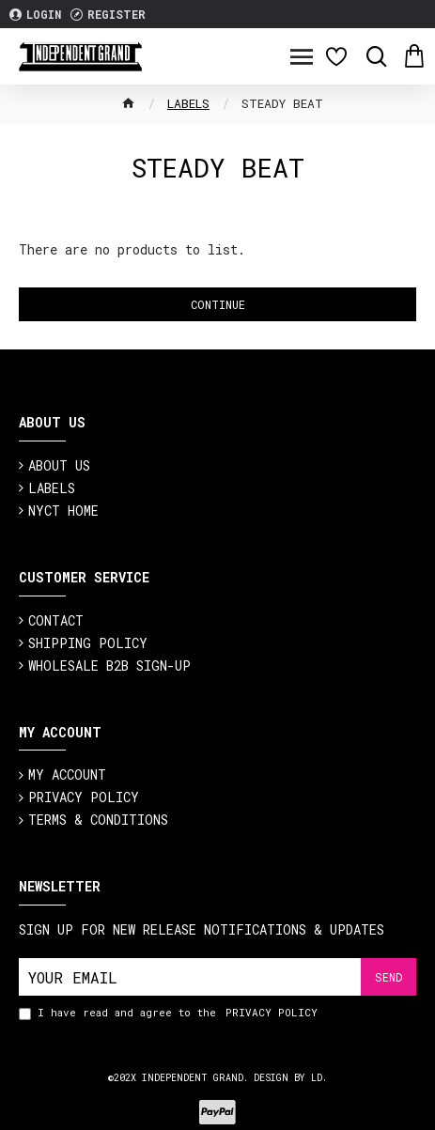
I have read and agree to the (169, 1013)
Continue (218, 304)
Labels (188, 103)
